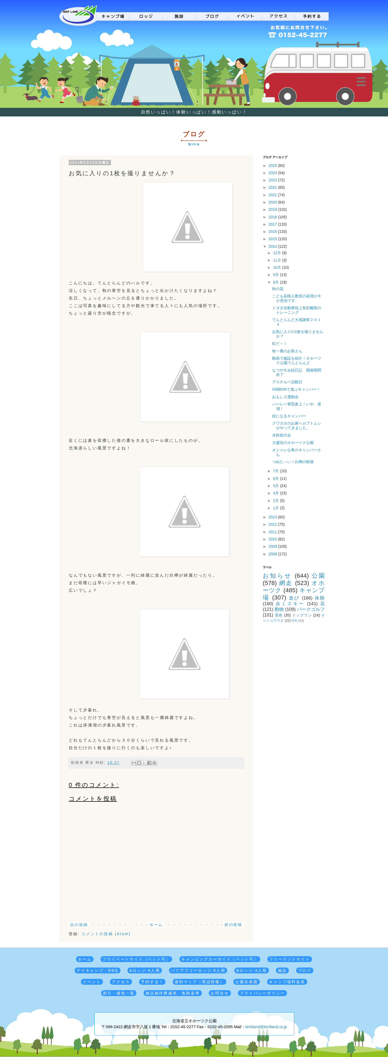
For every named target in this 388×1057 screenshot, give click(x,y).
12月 (277, 253)
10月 (277, 267)
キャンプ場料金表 (287, 982)
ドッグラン (302, 615)
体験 (320, 598)
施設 (282, 970)
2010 (273, 539)
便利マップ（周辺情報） (199, 982)
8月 (276, 282)
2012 (273, 524)
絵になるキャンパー (289, 416)
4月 (276, 493)
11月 (277, 260)
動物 (279, 609)
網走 (286, 583)
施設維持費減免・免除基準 (173, 993)
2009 (273, 546)
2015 (273, 239)
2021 (273, 195)
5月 (276, 486)
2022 (273, 187)
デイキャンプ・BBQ (98, 970)
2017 (273, 224)
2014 (273, 246)
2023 (273, 180)
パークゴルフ (311, 609)
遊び (294, 598)
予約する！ (152, 982)
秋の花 (277, 289)
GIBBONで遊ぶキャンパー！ (296, 389)
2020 (273, 202)
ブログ (304, 970)
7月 (276, 471)
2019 (273, 209)
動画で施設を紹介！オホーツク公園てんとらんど (296, 360)
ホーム (156, 924)
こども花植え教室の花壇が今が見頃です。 (296, 298)
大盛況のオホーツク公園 (293, 442)
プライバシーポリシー (262, 993)
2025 (273, 165)
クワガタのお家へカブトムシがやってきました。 (296, 425)
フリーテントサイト (289, 959)
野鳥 (294, 620)
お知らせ (277, 575)
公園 (318, 575)
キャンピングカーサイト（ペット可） (219, 959)
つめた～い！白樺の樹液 (293, 462)
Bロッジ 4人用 (251, 970)
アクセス (121, 982)
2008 (273, 554)
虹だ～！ (279, 343)
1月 (276, 508)
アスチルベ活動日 (287, 382)
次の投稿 (79, 924)
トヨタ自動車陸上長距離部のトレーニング (296, 310)
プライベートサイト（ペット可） (136, 959)
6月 (276, 478)
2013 (273, 517)
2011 (273, 532)
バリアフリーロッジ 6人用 (198, 970)
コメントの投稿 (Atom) (106, 934)
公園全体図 (246, 982)
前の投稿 (233, 924)
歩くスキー (290, 603)
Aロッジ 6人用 (144, 970)
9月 (276, 275)
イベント (92, 982)
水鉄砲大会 (281, 435)
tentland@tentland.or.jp (266, 1026)
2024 (273, 173)
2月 (276, 500)
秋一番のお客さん (287, 351)
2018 (273, 217)
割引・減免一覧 (119, 993)
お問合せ (220, 993)
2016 (273, 231)
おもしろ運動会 (285, 397)
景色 (279, 615)
